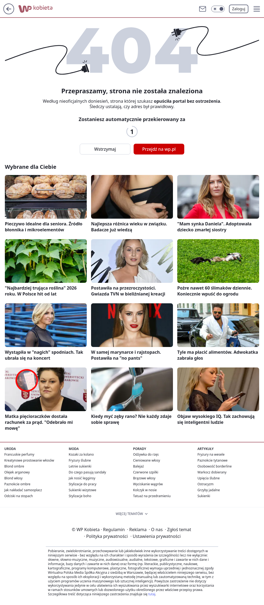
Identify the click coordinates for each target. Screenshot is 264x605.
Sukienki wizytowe (82, 490)
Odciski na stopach (18, 496)
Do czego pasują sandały (87, 472)
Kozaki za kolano (81, 454)
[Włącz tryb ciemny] (218, 9)
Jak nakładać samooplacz (23, 490)
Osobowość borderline (214, 466)
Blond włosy (13, 478)
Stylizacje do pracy (82, 484)
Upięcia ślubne (208, 478)
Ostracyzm (205, 484)
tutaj (151, 594)
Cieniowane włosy (146, 460)
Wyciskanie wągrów (148, 484)
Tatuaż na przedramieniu (152, 496)
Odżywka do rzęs (146, 454)
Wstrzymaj (105, 149)
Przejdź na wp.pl (159, 149)
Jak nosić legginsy (82, 478)
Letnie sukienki (80, 466)
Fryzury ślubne (80, 460)
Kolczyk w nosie (145, 490)
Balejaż (138, 466)
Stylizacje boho (80, 496)
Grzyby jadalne (208, 490)
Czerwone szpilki (145, 472)
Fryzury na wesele (210, 454)
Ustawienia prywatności (155, 536)
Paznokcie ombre (17, 484)
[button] (256, 9)
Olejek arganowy (17, 472)
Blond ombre (14, 466)
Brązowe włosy (144, 478)
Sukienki (203, 496)
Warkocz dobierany (212, 472)
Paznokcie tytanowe (212, 460)
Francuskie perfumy (19, 454)
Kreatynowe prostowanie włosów (29, 460)
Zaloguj (238, 8)
